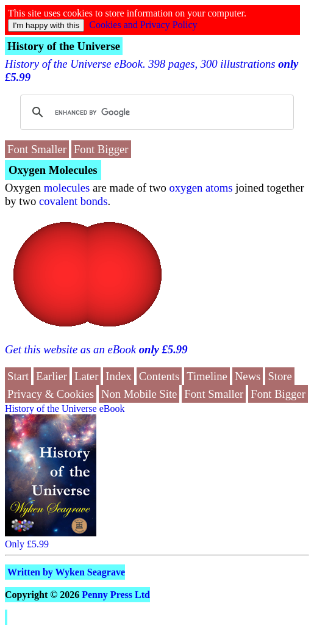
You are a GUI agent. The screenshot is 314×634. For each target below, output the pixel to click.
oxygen (185, 187)
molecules (67, 187)
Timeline (207, 376)
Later (86, 376)
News (248, 376)
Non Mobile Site (139, 393)
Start (18, 376)
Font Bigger (101, 149)
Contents (159, 376)
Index (118, 376)
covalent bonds (73, 201)
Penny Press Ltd (116, 594)
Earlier (51, 376)
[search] (155, 112)
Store (279, 376)
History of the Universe (63, 46)
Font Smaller (36, 149)
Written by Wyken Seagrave (66, 572)
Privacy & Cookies (50, 393)
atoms (219, 187)
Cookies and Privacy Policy (143, 25)
